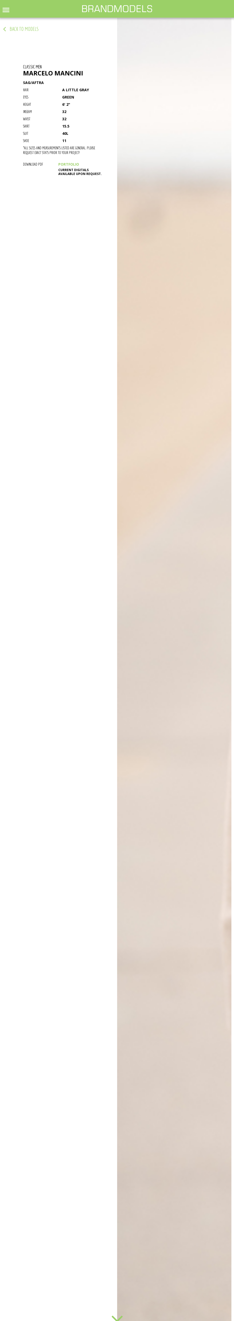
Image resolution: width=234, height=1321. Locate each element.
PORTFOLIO (68, 164)
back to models (24, 29)
